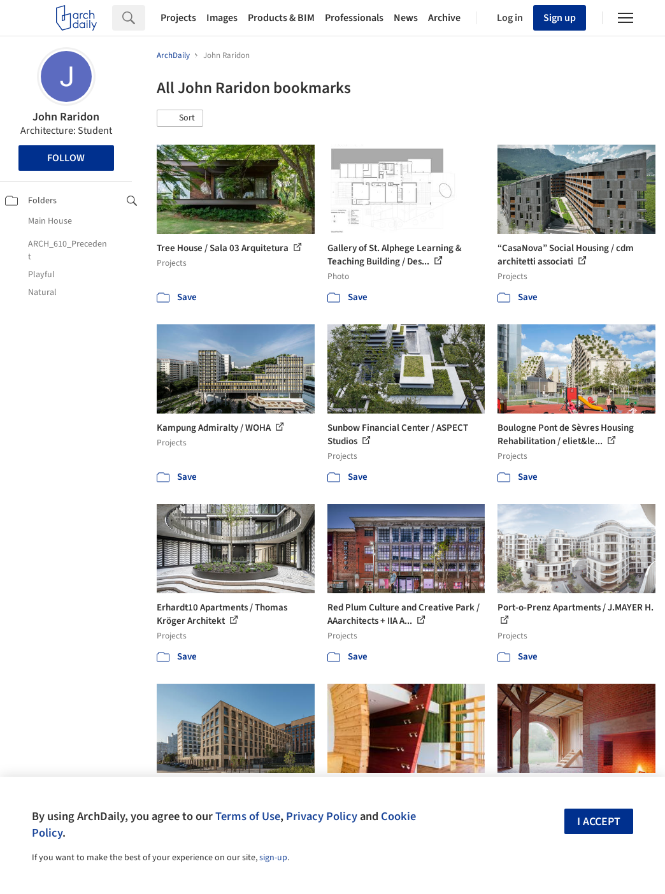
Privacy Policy (321, 816)
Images (222, 18)
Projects (178, 18)
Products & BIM (281, 18)
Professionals (354, 18)
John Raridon (65, 117)
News (406, 18)
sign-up (273, 857)
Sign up (559, 18)
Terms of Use (247, 816)
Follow (66, 158)
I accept (598, 822)
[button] (180, 118)
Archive (444, 18)
